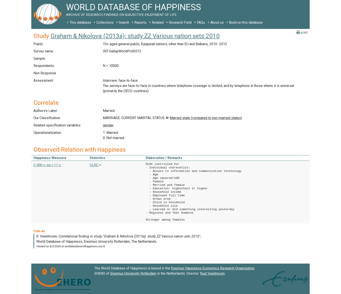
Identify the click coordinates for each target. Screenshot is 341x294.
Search (124, 22)
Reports (140, 22)
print (302, 32)
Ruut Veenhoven (212, 273)
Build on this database (246, 22)
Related (158, 22)
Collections (105, 22)
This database (80, 22)
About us (217, 22)
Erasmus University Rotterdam (133, 273)
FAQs (201, 22)
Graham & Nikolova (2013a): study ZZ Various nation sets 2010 (135, 36)
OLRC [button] (94, 165)
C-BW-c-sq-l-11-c (47, 165)
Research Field (180, 22)
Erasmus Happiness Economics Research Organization (212, 268)
